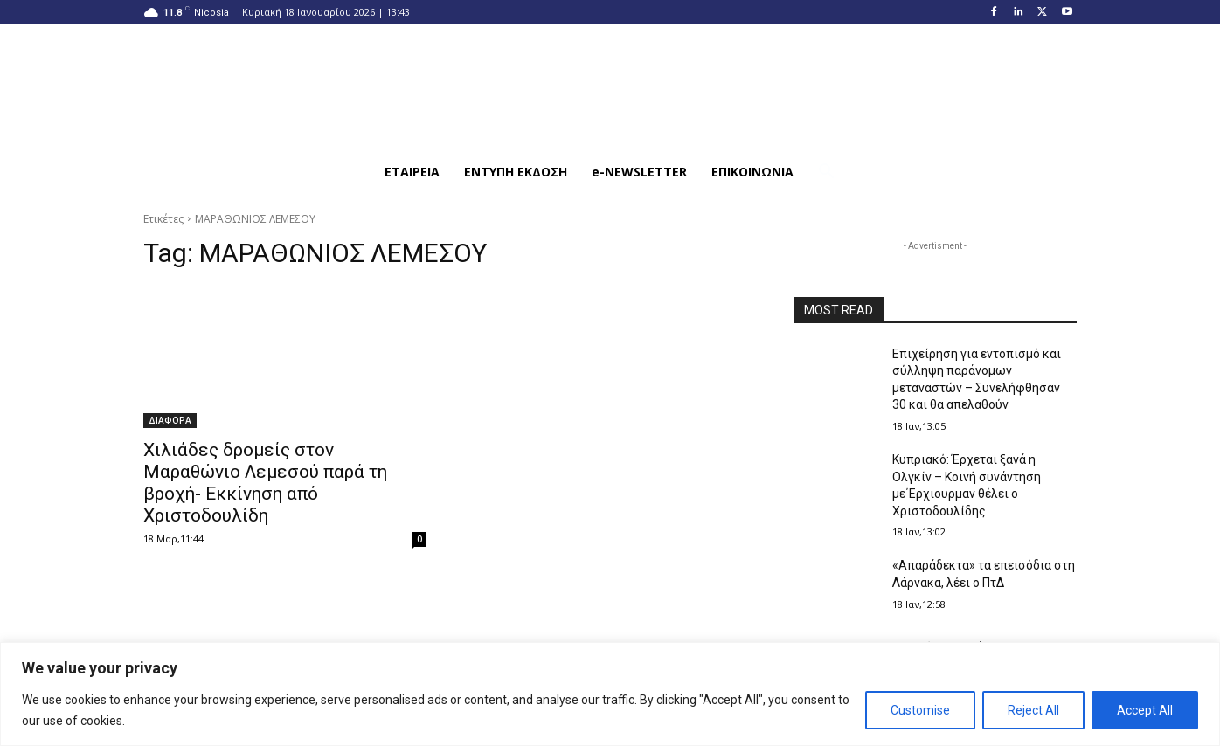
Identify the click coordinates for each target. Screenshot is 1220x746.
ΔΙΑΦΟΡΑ (170, 420)
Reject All (1033, 710)
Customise (920, 710)
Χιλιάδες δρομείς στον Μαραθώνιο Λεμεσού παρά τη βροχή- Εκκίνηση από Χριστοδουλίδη (265, 482)
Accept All (1145, 710)
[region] (610, 694)
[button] (827, 172)
